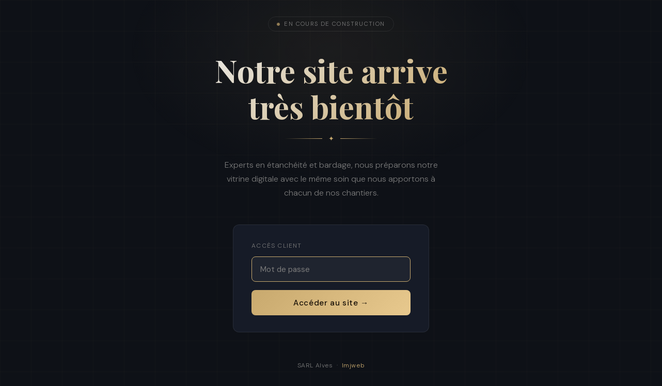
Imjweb (353, 365)
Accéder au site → (331, 303)
